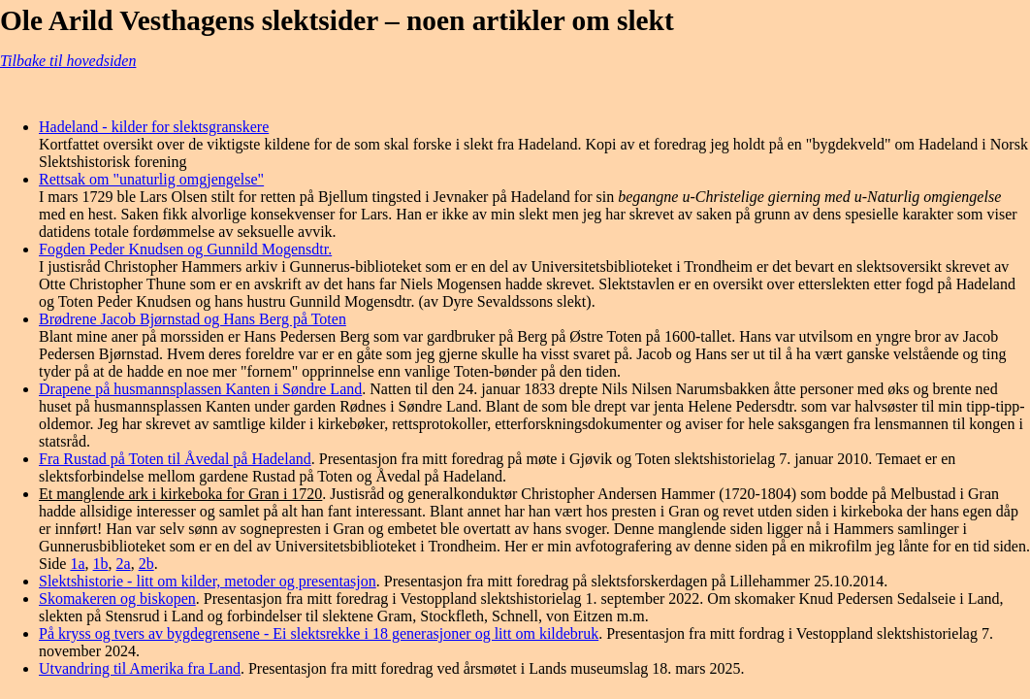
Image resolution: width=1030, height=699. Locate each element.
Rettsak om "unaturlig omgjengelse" (151, 179)
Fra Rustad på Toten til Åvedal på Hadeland (175, 458)
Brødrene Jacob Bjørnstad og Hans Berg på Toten (192, 319)
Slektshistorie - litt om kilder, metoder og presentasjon (207, 581)
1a (77, 563)
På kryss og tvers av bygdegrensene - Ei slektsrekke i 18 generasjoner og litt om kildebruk (318, 633)
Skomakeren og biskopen (117, 598)
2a (123, 563)
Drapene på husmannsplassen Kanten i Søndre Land (200, 389)
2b (146, 563)
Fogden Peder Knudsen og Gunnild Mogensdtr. (185, 249)
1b (101, 563)
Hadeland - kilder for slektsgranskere (154, 126)
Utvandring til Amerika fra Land (140, 668)
